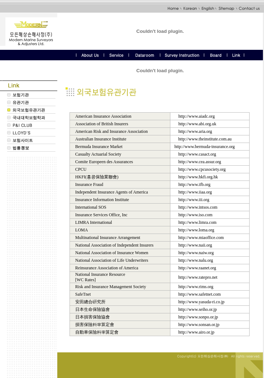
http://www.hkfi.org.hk (198, 176)
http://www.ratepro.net (198, 277)
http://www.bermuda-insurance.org (204, 146)
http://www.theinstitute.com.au (205, 139)
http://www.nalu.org (195, 260)
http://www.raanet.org (197, 267)
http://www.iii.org (193, 199)
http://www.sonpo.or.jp (198, 317)
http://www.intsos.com (198, 207)
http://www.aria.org (195, 131)
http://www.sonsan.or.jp (198, 324)
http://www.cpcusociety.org (202, 169)
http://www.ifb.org (194, 184)
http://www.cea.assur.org (199, 161)
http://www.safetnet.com (199, 294)
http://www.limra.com (197, 222)
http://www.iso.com (195, 214)
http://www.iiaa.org (195, 192)
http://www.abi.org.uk (197, 123)
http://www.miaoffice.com (201, 237)
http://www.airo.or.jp (196, 332)
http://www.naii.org (195, 245)
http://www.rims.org (195, 286)
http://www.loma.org (196, 230)
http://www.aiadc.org (196, 116)
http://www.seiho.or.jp (197, 309)
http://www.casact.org (197, 154)
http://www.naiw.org (196, 252)
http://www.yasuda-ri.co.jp (201, 301)
